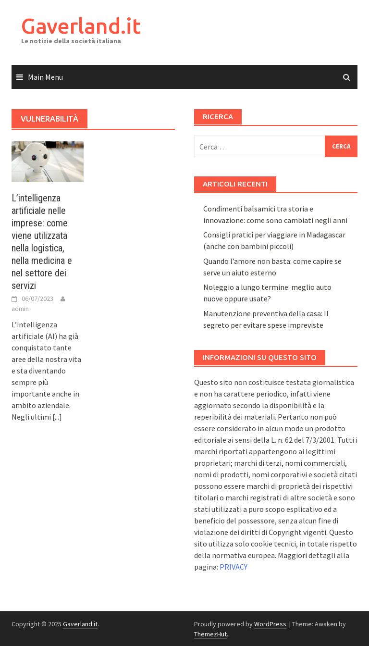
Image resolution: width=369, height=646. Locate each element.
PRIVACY (233, 566)
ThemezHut (210, 634)
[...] (57, 417)
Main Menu (45, 77)
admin (20, 308)
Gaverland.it (81, 25)
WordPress (270, 624)
